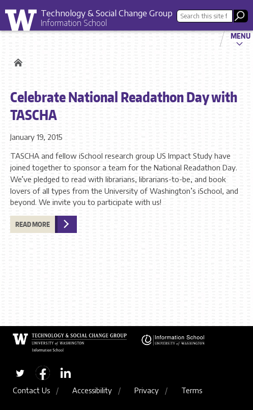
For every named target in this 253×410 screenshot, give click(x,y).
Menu (240, 35)
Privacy (146, 390)
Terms (191, 390)
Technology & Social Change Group (107, 12)
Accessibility (92, 390)
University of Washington (24, 22)
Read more (32, 224)
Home (16, 62)
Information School (74, 22)
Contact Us (31, 390)
